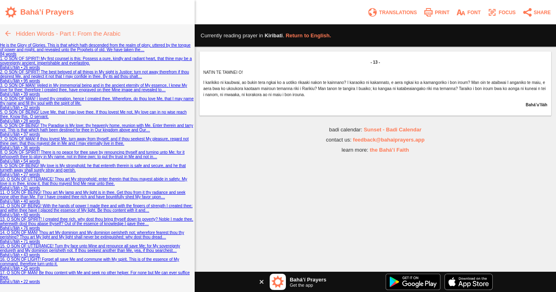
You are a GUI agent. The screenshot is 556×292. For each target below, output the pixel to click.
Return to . (308, 35)
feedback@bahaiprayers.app (389, 140)
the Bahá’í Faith (389, 150)
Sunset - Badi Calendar (392, 130)
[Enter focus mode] (501, 12)
